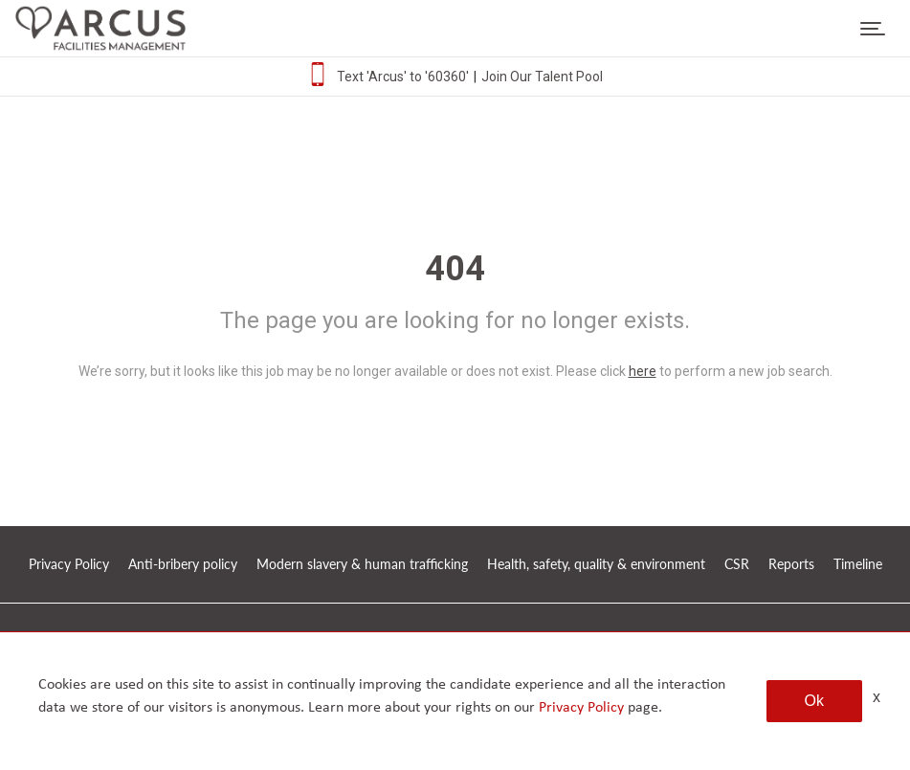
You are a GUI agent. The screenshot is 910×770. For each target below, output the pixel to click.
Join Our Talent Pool (542, 76)
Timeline (857, 564)
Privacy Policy (69, 564)
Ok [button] (814, 701)
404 (455, 269)
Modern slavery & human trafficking (362, 564)
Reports (791, 564)
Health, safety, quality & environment (596, 564)
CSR (736, 564)
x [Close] (876, 697)
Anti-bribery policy (182, 564)
